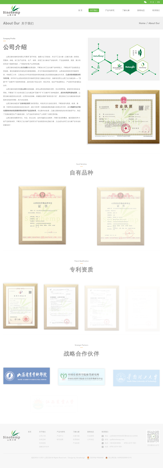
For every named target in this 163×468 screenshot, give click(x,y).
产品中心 (60, 439)
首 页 (80, 10)
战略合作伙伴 (44, 450)
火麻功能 (76, 439)
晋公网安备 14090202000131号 (119, 461)
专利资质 (42, 446)
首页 (29, 435)
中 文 (152, 2)
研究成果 (60, 442)
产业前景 (76, 446)
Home (142, 23)
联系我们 (156, 10)
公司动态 (90, 442)
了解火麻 (126, 10)
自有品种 (42, 442)
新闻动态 (141, 10)
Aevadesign (80, 461)
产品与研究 (109, 10)
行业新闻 (90, 439)
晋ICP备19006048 (96, 461)
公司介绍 (42, 439)
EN (158, 2)
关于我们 (93, 10)
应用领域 (76, 442)
